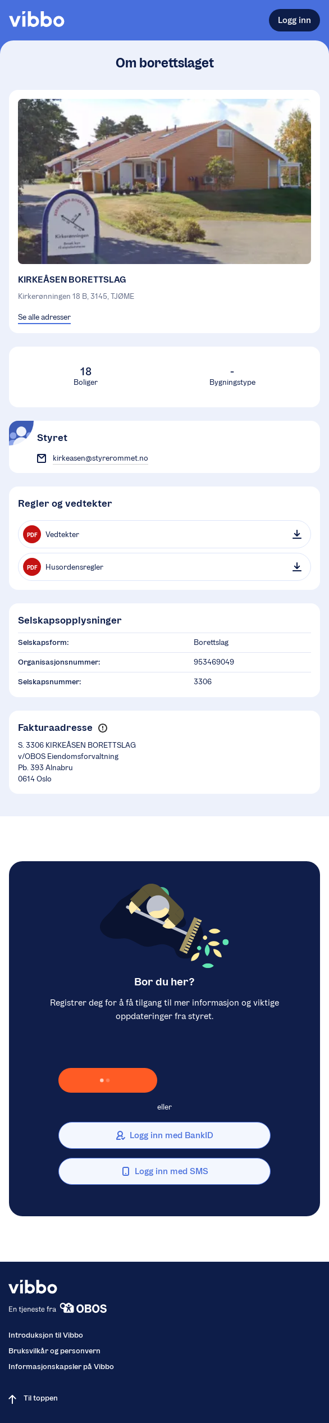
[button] (102, 728)
